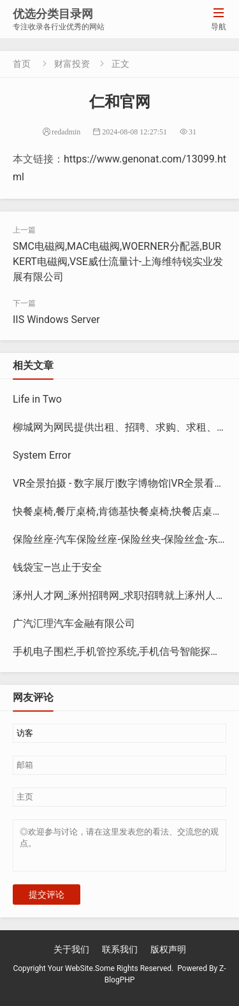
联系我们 (120, 957)
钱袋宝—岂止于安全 (58, 567)
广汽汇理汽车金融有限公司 (74, 623)
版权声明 (168, 957)
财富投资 (72, 64)
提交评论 (46, 902)
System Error (42, 455)
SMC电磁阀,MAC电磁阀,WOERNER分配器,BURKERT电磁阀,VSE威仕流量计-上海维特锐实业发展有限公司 (118, 261)
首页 (22, 64)
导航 (218, 18)
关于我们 (71, 957)
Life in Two (37, 399)
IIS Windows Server (56, 319)
